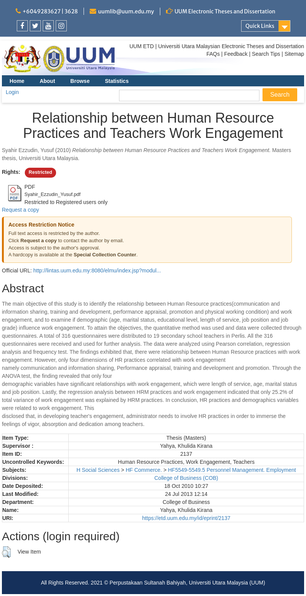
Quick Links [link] (259, 26)
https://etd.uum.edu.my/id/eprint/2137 (186, 518)
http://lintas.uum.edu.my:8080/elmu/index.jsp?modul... (97, 270)
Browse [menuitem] (80, 81)
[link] (22, 25)
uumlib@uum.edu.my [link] (126, 11)
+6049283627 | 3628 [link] (50, 11)
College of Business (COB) (186, 478)
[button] (6, 552)
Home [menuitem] (17, 81)
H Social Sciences (98, 470)
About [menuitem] (47, 81)
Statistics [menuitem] (117, 81)
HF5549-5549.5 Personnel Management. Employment (232, 470)
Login (12, 92)
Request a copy (20, 210)
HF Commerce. (144, 470)
